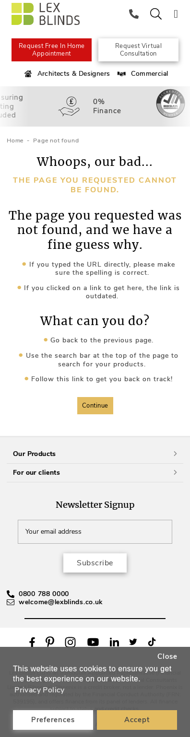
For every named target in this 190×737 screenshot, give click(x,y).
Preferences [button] (53, 720)
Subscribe (95, 563)
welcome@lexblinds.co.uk (61, 602)
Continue (95, 405)
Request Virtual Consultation (138, 50)
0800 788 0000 (44, 593)
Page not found (56, 140)
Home (15, 140)
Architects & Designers (66, 74)
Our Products (95, 453)
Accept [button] (137, 720)
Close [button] (167, 656)
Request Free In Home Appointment (52, 50)
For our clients (95, 472)
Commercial (142, 74)
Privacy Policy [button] (39, 690)
